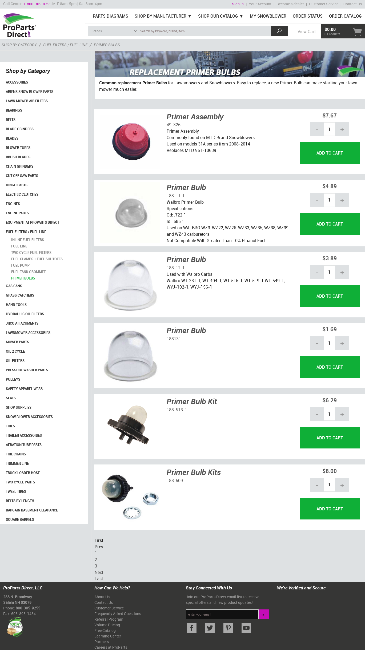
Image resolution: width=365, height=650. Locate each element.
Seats (11, 398)
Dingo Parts (16, 185)
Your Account (260, 3)
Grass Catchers (20, 295)
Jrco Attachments (22, 323)
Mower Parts (17, 342)
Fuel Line (19, 246)
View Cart (307, 31)
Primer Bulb (186, 187)
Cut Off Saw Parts (22, 175)
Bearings (14, 110)
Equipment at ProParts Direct (32, 222)
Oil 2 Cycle (15, 351)
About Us (102, 596)
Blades (12, 138)
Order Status (308, 16)
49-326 (174, 125)
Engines (13, 203)
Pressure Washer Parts (27, 370)
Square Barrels (20, 519)
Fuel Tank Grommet (28, 271)
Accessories (17, 82)
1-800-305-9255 (37, 3)
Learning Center (107, 636)
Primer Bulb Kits (194, 472)
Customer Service (323, 3)
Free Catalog (105, 630)
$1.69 (329, 329)
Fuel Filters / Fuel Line (26, 231)
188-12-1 (176, 268)
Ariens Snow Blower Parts (29, 91)
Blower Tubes (18, 147)
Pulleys (13, 379)
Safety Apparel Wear (24, 388)
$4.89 (329, 186)
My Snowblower (268, 16)
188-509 (175, 480)
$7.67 (329, 115)
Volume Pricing (107, 624)
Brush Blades (18, 157)
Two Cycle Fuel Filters (31, 252)
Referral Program (108, 619)
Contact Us (352, 3)
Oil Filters (15, 360)
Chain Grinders (19, 166)
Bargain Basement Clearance (32, 510)
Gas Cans (14, 285)
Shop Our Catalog (218, 16)
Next (99, 572)
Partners (101, 641)
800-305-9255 (28, 607)
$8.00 (329, 471)
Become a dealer (290, 3)
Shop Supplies (18, 407)
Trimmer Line (17, 463)
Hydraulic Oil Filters (25, 314)
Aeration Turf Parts (24, 444)
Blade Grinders (20, 129)
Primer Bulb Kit (192, 401)
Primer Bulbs (23, 278)
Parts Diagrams (110, 16)
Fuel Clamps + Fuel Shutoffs (37, 259)
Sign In (238, 3)
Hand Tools (16, 304)
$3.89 (329, 258)
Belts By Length (20, 500)
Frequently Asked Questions (117, 613)
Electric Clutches (22, 194)
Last (99, 579)
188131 (174, 339)
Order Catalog (345, 16)
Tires (10, 426)
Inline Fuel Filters (27, 239)
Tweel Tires (16, 491)
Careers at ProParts (110, 647)
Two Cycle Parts (20, 482)
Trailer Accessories (24, 435)
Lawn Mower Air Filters (27, 101)
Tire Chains (16, 454)
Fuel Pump (20, 265)
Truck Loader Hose (23, 472)
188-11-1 (176, 196)
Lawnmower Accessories (28, 332)
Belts (10, 119)
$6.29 (329, 400)
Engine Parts (17, 213)
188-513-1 (177, 410)
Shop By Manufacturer (160, 16)
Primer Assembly (195, 116)
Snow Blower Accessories (29, 416)
